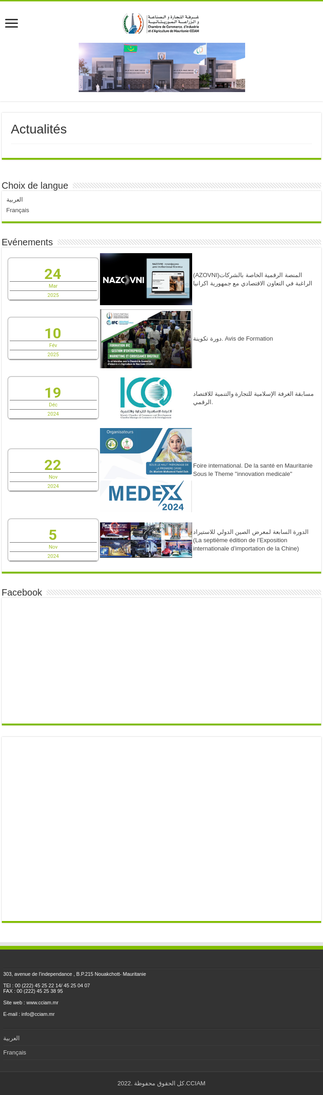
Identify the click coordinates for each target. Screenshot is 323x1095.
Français (17, 210)
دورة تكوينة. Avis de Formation (233, 338)
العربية (14, 199)
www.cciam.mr (42, 1002)
